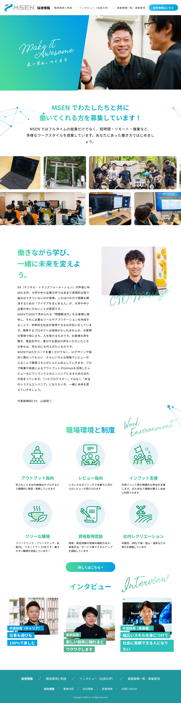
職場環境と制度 (63, 7)
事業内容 (68, 689)
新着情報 (107, 689)
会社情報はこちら (163, 7)
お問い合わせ (129, 689)
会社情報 (49, 689)
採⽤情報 (27, 678)
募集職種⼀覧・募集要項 (131, 7)
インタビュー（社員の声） (94, 7)
